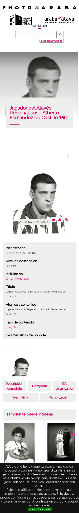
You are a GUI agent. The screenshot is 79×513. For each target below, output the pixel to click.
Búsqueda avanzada (51, 41)
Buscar (60, 34)
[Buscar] (36, 34)
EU (34, 25)
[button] (73, 434)
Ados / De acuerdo (40, 509)
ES (39, 25)
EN (45, 25)
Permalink (20, 397)
